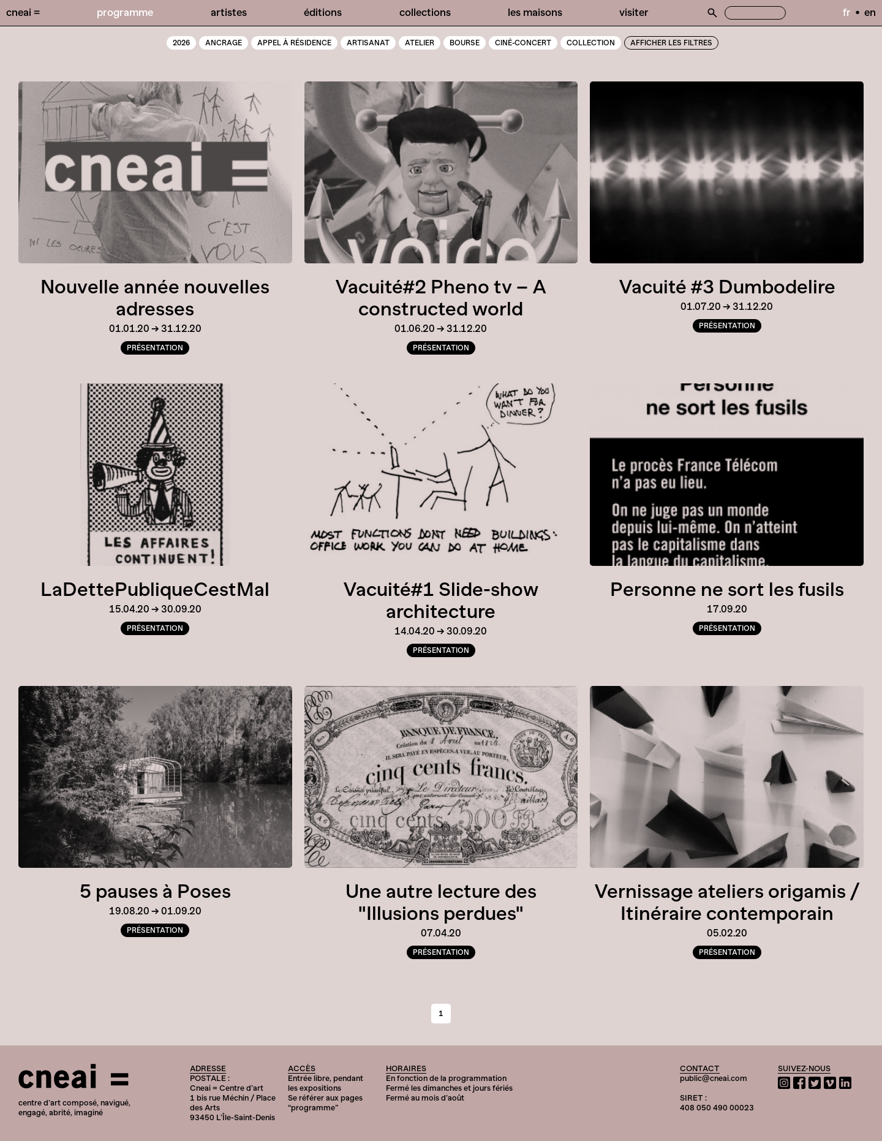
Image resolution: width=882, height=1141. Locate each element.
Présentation (155, 348)
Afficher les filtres (671, 43)
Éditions (323, 12)
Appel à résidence (294, 43)
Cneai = (23, 12)
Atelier (419, 43)
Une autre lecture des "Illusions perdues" (441, 902)
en (870, 12)
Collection (591, 43)
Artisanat (368, 43)
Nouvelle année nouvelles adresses (155, 297)
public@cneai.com (713, 1078)
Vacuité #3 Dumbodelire (727, 286)
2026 (181, 43)
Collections (425, 12)
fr (847, 12)
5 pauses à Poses (155, 891)
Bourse (465, 43)
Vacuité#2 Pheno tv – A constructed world (440, 297)
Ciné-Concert (523, 43)
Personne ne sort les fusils (727, 589)
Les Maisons (535, 12)
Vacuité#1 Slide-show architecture (440, 600)
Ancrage (223, 43)
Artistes (229, 12)
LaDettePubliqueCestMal (155, 589)
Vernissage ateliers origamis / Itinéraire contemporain (726, 902)
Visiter (634, 12)
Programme (125, 12)
